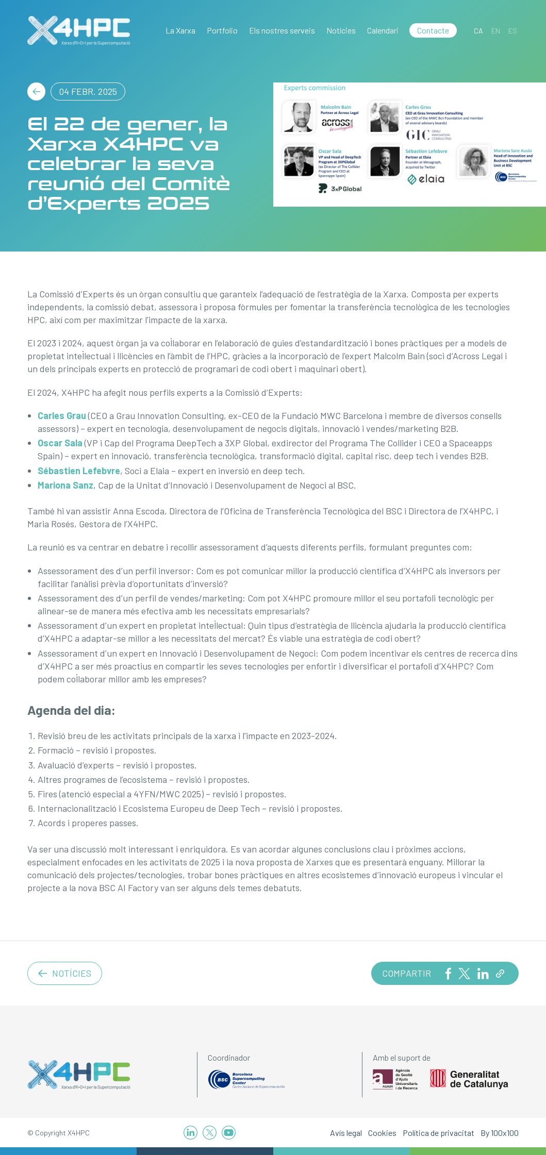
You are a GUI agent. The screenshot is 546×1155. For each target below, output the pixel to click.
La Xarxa (180, 30)
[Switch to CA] (478, 31)
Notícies (341, 30)
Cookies (382, 1132)
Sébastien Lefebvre (79, 470)
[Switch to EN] (496, 31)
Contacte (433, 30)
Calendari (383, 30)
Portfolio (222, 30)
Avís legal (346, 1132)
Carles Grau (62, 415)
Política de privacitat (438, 1132)
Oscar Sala (60, 442)
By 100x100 (500, 1132)
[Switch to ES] (513, 31)
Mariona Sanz (65, 485)
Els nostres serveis (282, 30)
